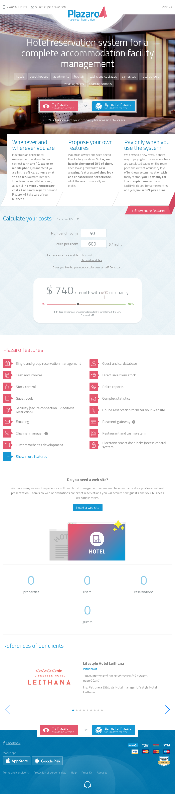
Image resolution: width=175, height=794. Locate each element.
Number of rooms (64, 233)
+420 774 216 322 (17, 7)
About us (102, 772)
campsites (129, 76)
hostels (79, 76)
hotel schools (150, 76)
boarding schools (100, 83)
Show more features (31, 456)
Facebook (11, 743)
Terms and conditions (16, 772)
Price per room (67, 244)
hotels (20, 76)
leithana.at (90, 668)
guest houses (39, 76)
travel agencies (73, 83)
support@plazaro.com (50, 7)
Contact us (116, 267)
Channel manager (29, 433)
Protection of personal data (50, 772)
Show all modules (91, 260)
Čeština (167, 7)
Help (74, 772)
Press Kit (86, 772)
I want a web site (87, 507)
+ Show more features (149, 210)
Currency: (62, 219)
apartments (61, 76)
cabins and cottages (103, 76)
